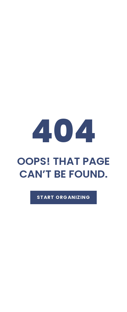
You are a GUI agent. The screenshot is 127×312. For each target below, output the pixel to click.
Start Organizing (63, 197)
